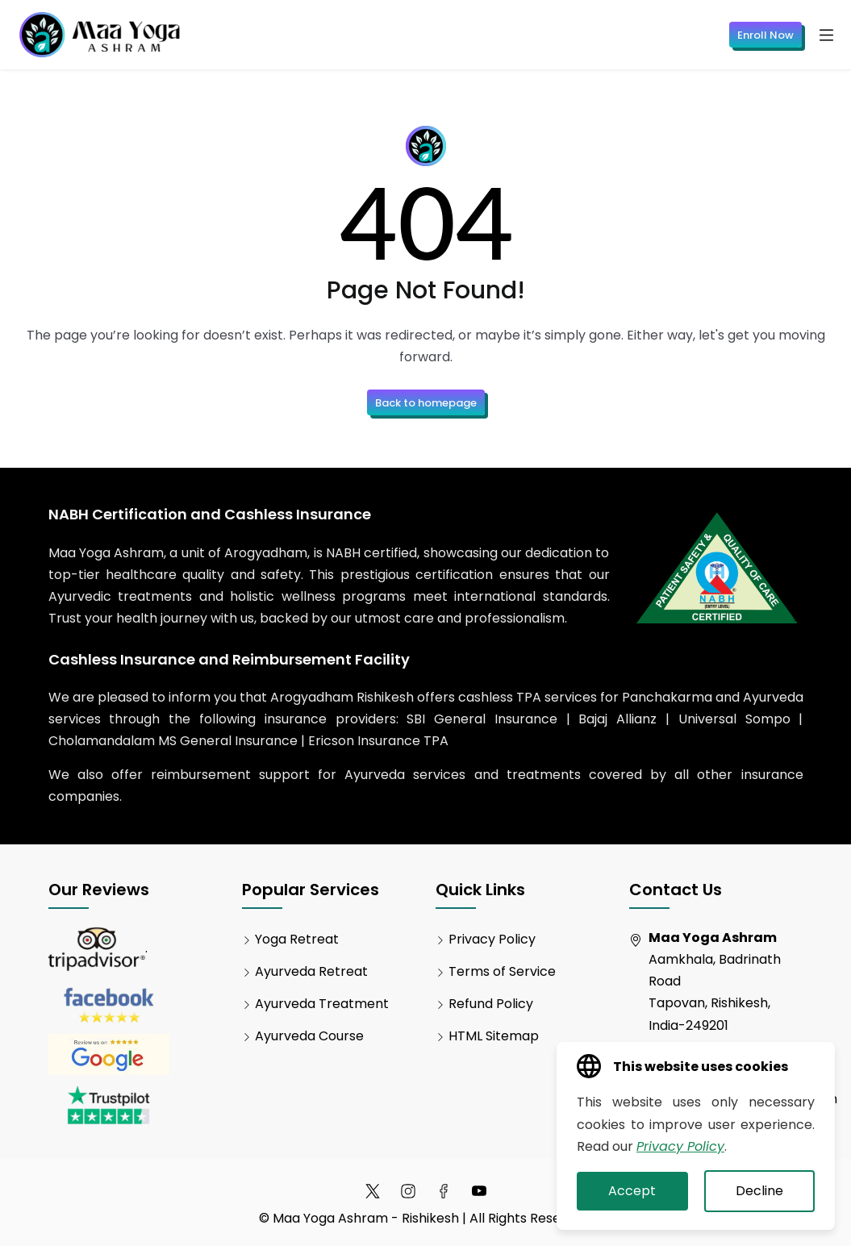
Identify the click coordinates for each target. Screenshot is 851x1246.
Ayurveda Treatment (322, 1003)
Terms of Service (502, 971)
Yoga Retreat (297, 939)
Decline (759, 1190)
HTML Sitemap (493, 1036)
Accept (632, 1190)
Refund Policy (490, 1003)
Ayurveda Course (309, 1036)
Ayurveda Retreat (311, 971)
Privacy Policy (492, 939)
